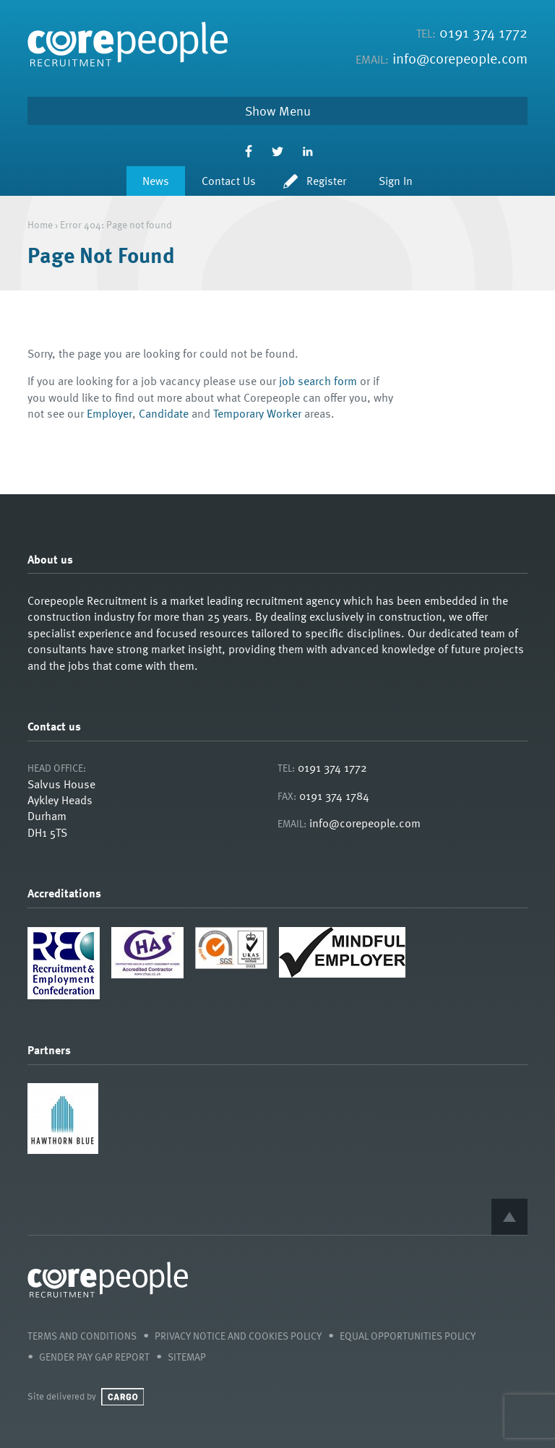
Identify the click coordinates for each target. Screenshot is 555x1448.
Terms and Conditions (82, 1335)
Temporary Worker (257, 413)
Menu (295, 110)
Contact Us (229, 180)
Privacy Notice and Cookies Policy (238, 1335)
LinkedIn (307, 151)
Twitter (278, 151)
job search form (318, 380)
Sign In (396, 180)
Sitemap (187, 1356)
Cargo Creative (122, 1396)
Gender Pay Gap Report (94, 1356)
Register (326, 180)
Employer (109, 413)
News (155, 180)
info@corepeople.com (460, 58)
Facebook (248, 151)
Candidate (164, 413)
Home (40, 224)
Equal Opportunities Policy (408, 1335)
